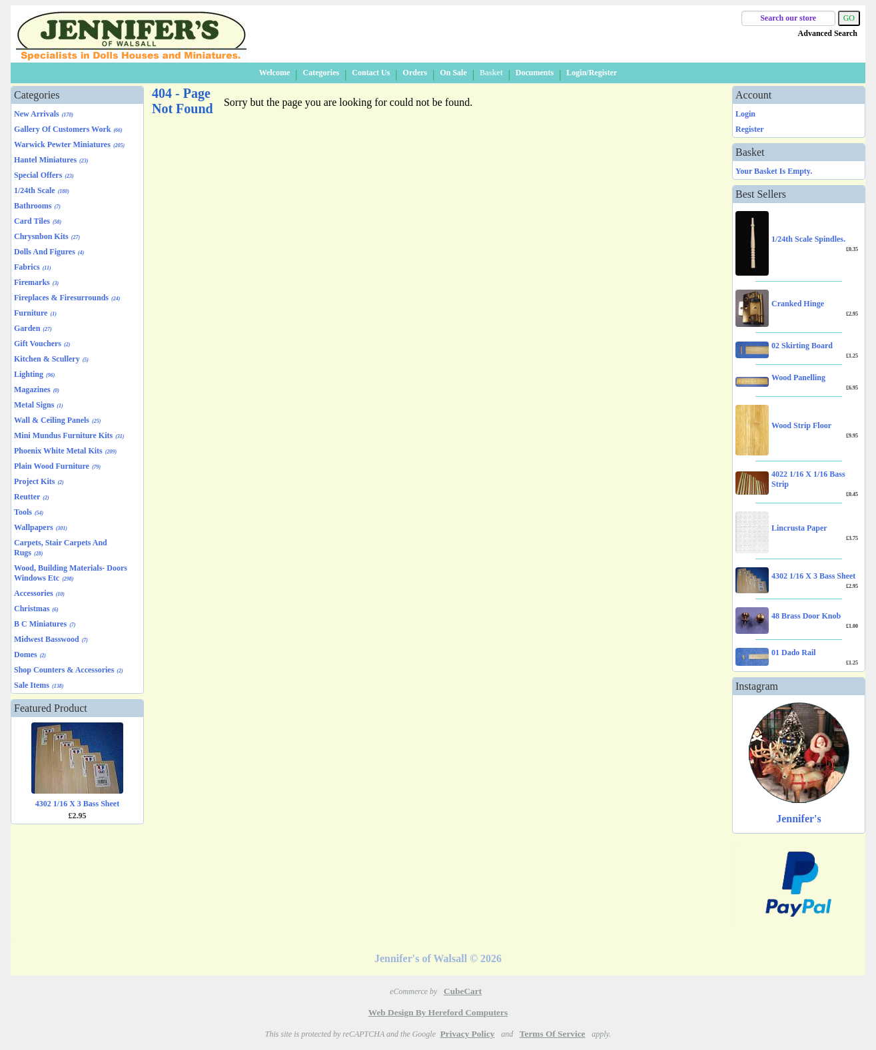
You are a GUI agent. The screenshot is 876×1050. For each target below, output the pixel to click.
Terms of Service (553, 1034)
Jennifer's (798, 818)
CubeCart (463, 991)
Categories (320, 72)
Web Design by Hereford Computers (438, 1012)
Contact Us (371, 72)
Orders (415, 72)
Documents (535, 72)
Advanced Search (827, 33)
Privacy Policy (467, 1034)
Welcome (274, 72)
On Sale (453, 72)
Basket (491, 72)
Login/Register (591, 72)
